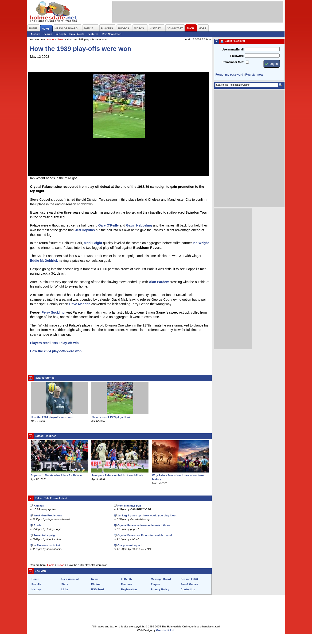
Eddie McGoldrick (44, 260)
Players (155, 584)
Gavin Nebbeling (139, 225)
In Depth (61, 34)
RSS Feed (97, 589)
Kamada (39, 505)
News (60, 39)
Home (50, 39)
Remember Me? (233, 62)
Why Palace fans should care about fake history (180, 475)
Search (47, 34)
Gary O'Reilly (108, 225)
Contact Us (188, 589)
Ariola (37, 525)
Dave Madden (79, 304)
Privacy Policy (160, 589)
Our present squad (129, 545)
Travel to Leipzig (44, 535)
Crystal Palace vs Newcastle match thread (144, 525)
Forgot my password (229, 74)
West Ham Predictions (48, 515)
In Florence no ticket (47, 545)
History (36, 589)
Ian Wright (201, 243)
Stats (64, 584)
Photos (95, 584)
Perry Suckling (53, 312)
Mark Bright (93, 243)
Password (237, 56)
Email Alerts (76, 34)
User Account (70, 579)
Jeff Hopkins (85, 230)
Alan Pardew (159, 282)
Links (64, 589)
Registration (129, 589)
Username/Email (233, 49)
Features (93, 34)
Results (36, 584)
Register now (254, 74)
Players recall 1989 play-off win (54, 343)
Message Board (161, 579)
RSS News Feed (111, 34)
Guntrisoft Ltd (165, 630)
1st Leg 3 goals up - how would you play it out (146, 515)
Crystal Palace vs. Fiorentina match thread (144, 535)
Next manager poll (129, 505)
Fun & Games (189, 584)
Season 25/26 (189, 579)
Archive (35, 34)
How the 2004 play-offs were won (56, 351)
